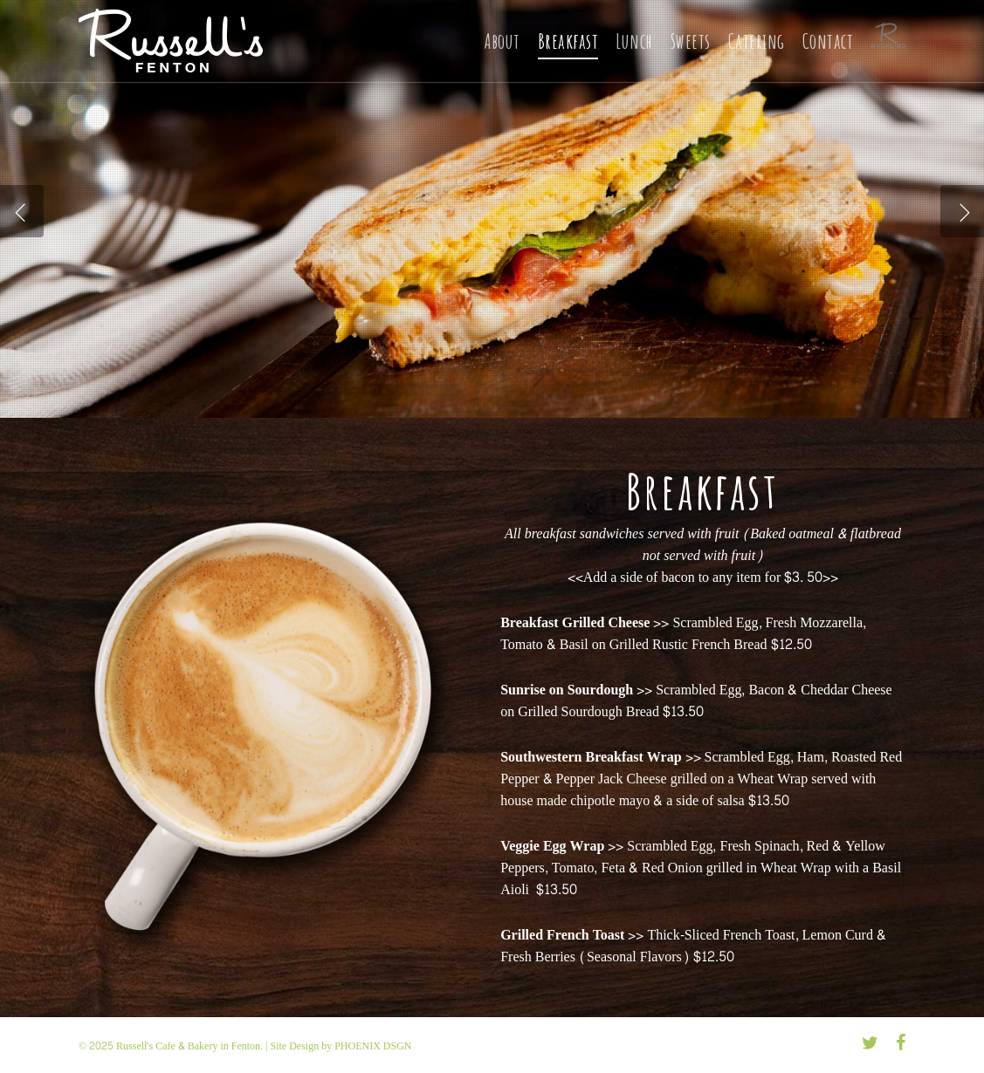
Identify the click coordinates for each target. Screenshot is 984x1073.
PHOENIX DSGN (372, 1046)
